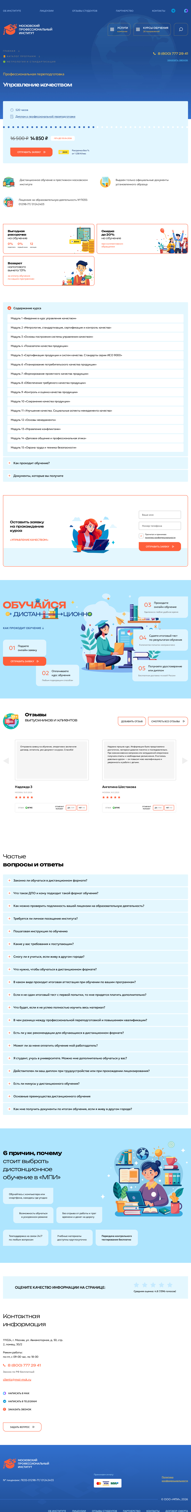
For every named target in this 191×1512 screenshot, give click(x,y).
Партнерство (124, 10)
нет (82, 808)
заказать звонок (177, 60)
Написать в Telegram (22, 1401)
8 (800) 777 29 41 (173, 53)
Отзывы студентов (84, 10)
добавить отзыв (132, 721)
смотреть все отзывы (165, 721)
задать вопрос (20, 1427)
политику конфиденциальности (160, 537)
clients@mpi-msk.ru (17, 1379)
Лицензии (47, 10)
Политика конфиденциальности (175, 1479)
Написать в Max (18, 1393)
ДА (71, 808)
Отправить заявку (29, 152)
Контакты (158, 10)
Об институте (12, 10)
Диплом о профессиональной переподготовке (45, 116)
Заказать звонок (19, 1409)
